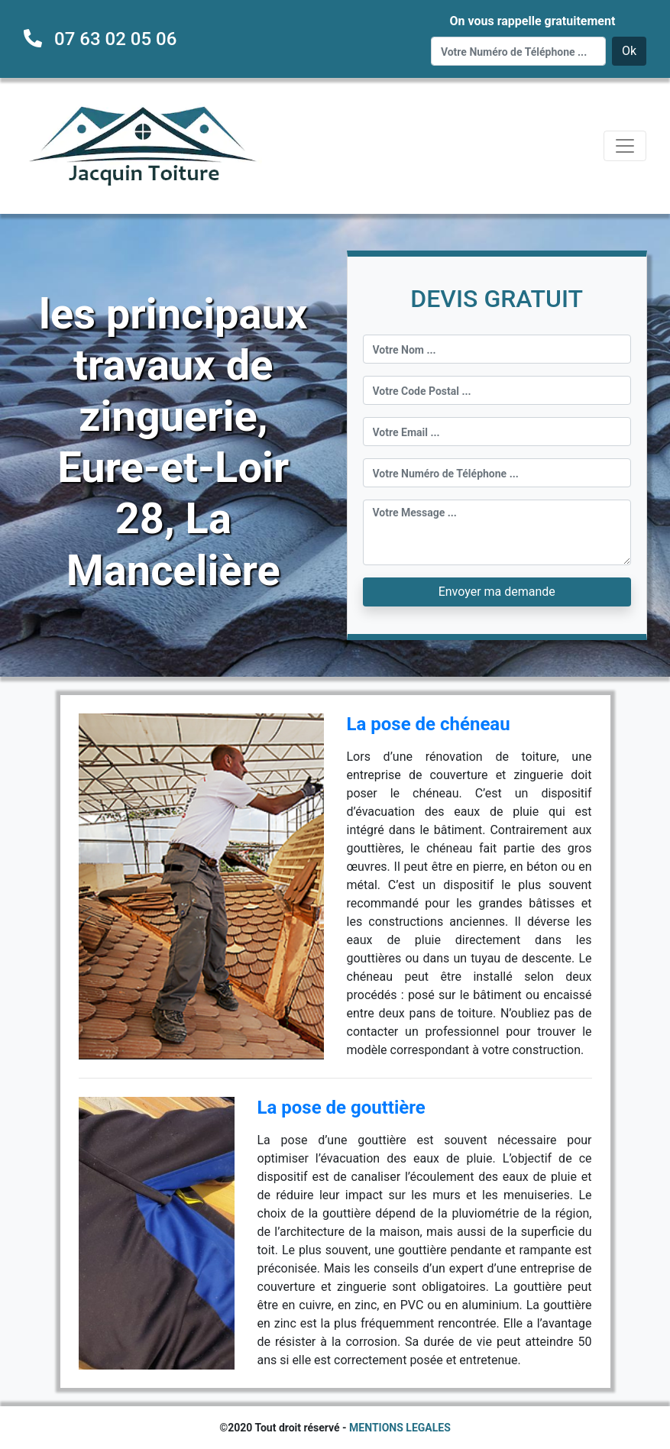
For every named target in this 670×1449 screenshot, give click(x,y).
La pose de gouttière (341, 1107)
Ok (629, 51)
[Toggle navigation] (625, 146)
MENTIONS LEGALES (400, 1428)
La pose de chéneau (428, 724)
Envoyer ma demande (497, 591)
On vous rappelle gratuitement (532, 21)
